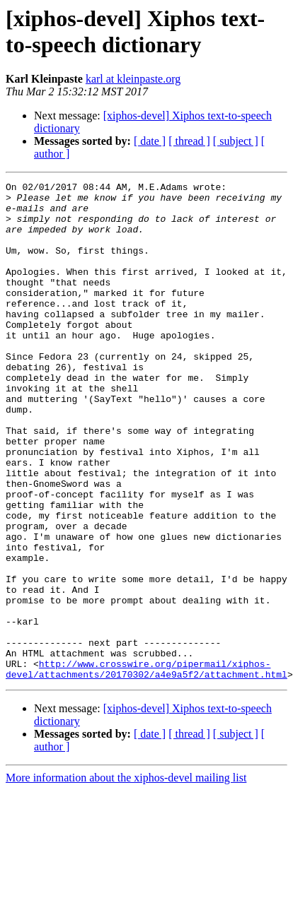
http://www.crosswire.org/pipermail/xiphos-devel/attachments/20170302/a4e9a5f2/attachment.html (146, 767)
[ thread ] (189, 141)
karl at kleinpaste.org (133, 79)
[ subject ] (235, 141)
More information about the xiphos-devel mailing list (126, 877)
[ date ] (150, 141)
